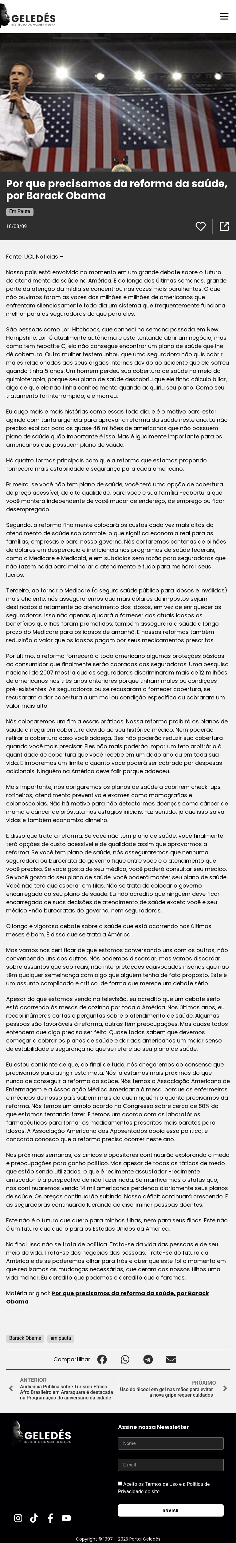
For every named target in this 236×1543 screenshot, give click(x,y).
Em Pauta (19, 211)
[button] (101, 1359)
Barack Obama (25, 1338)
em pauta (60, 1338)
